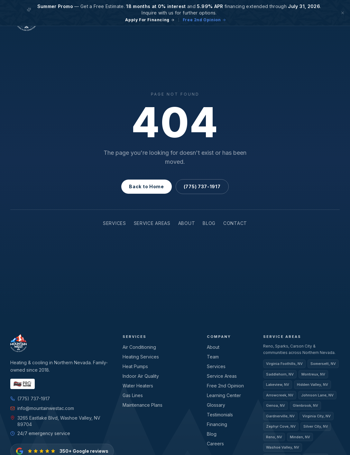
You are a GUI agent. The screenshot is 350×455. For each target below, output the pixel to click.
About (189, 223)
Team (212, 356)
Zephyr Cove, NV (281, 426)
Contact (240, 223)
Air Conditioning (139, 346)
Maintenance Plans (143, 404)
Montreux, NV (314, 374)
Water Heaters (138, 385)
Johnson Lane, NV (317, 395)
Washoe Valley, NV (282, 447)
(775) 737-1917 (201, 186)
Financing (217, 424)
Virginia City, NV (317, 416)
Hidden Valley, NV (313, 384)
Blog (213, 223)
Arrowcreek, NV (279, 395)
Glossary (216, 404)
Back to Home (147, 186)
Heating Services (141, 356)
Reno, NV (274, 437)
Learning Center (223, 395)
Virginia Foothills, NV (284, 363)
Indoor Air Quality (141, 375)
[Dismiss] (342, 13)
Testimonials (220, 414)
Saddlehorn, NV (280, 374)
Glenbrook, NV (306, 405)
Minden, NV (301, 437)
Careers (215, 443)
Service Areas (152, 223)
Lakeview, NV (278, 384)
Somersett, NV (323, 363)
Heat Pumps (136, 366)
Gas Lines (133, 395)
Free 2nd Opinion (203, 19)
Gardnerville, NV (280, 416)
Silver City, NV (316, 426)
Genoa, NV (275, 405)
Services (110, 223)
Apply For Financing (151, 19)
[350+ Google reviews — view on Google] (60, 445)
